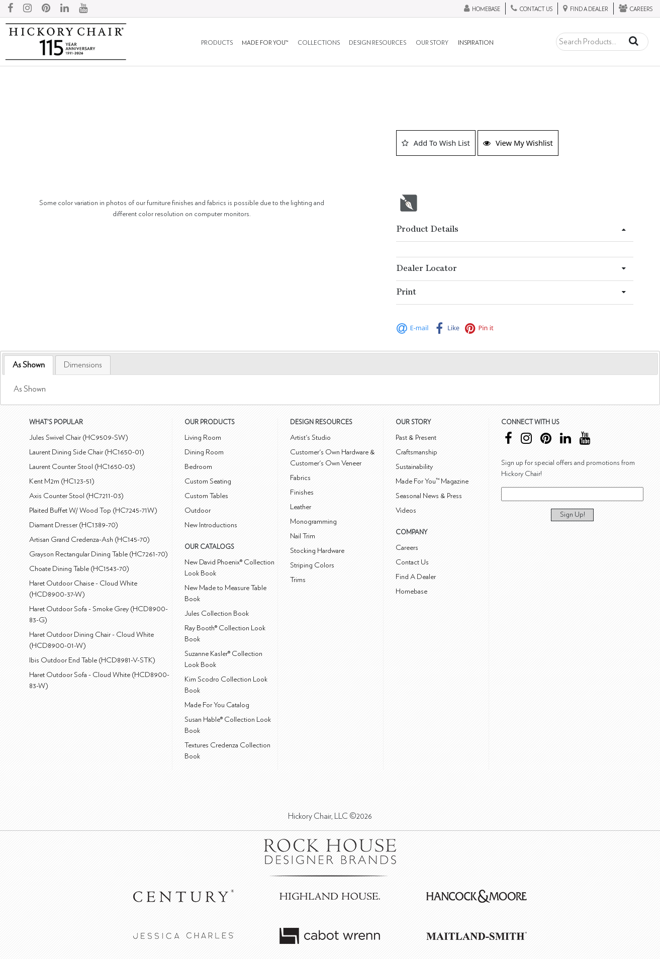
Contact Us (412, 562)
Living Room (202, 437)
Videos (406, 510)
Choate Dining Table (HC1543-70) (79, 568)
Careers (407, 547)
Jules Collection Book (216, 613)
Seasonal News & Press (429, 496)
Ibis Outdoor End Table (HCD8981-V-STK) (92, 660)
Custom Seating (207, 481)
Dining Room (204, 452)
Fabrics (300, 478)
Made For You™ (265, 43)
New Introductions (210, 525)
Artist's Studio (310, 437)
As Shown (29, 365)
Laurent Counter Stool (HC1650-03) (82, 466)
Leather (300, 507)
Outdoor (197, 510)
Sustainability (414, 466)
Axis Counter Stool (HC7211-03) (76, 496)
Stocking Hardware (317, 550)
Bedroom (198, 466)
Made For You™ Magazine (432, 481)
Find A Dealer (416, 577)
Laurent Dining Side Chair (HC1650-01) (86, 452)
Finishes (302, 492)
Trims (298, 580)
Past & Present (416, 437)
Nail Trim (302, 536)
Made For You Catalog (216, 705)
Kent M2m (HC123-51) (62, 481)
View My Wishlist (518, 143)
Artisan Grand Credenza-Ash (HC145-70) (89, 539)
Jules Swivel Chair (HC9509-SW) (78, 437)
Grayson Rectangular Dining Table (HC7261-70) (98, 554)
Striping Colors (312, 565)
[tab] (28, 365)
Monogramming (313, 521)
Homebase (411, 591)
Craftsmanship (416, 452)
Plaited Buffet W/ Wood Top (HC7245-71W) (93, 510)
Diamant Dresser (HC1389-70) (73, 525)
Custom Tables (206, 496)
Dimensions (83, 365)
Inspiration (476, 43)
